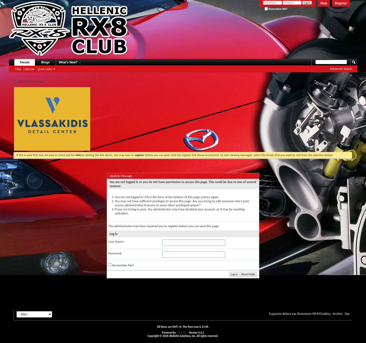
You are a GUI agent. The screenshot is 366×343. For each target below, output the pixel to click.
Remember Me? (276, 9)
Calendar (29, 69)
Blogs (45, 62)
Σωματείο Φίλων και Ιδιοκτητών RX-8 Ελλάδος (300, 313)
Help (324, 3)
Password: (115, 253)
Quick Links (45, 69)
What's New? (68, 62)
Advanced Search (341, 68)
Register (341, 3)
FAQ (18, 69)
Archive (338, 313)
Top (347, 313)
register (173, 226)
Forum (24, 62)
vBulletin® (182, 332)
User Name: (116, 241)
